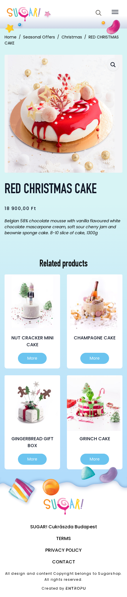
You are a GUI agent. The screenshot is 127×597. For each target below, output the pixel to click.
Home (11, 37)
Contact (63, 562)
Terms (63, 538)
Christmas (72, 37)
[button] (113, 64)
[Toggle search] (98, 13)
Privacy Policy (63, 550)
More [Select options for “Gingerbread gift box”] (32, 459)
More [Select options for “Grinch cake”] (95, 459)
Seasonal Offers (39, 37)
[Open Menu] (115, 12)
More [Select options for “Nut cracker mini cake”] (32, 358)
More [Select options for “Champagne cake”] (95, 358)
